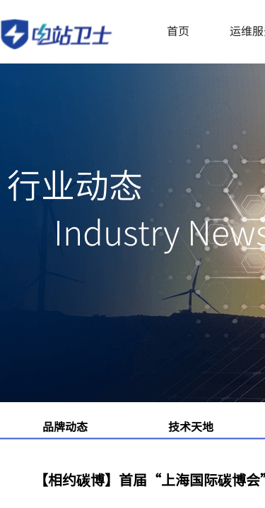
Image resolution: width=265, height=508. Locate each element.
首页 (178, 30)
